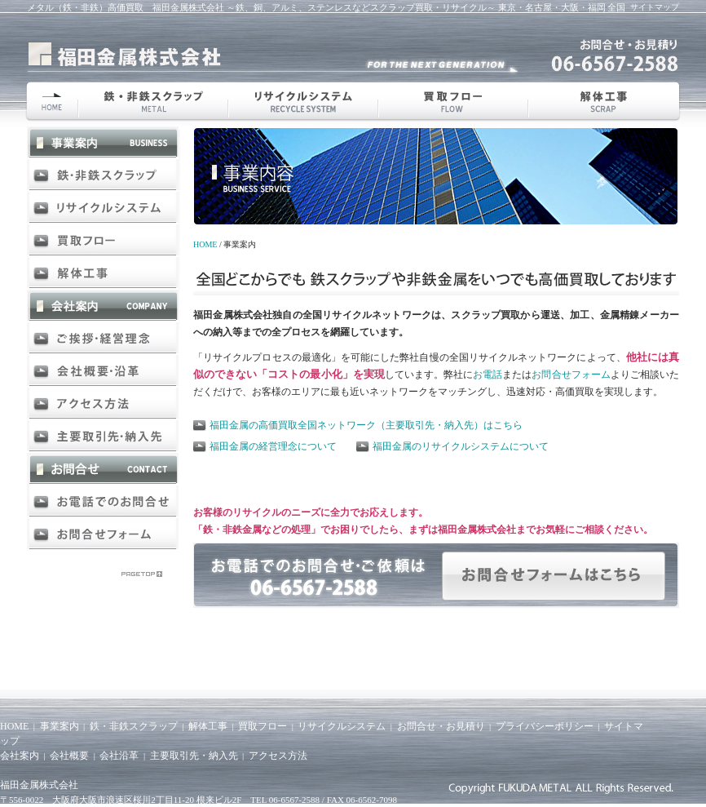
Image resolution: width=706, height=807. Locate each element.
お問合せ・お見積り (441, 726)
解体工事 (207, 726)
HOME (205, 244)
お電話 (487, 374)
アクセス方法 (278, 755)
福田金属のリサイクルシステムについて (461, 446)
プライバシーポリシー (544, 726)
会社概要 (69, 755)
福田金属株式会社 (39, 785)
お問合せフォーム (571, 374)
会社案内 (19, 755)
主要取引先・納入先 (194, 755)
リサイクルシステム (342, 726)
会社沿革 (119, 755)
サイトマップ (654, 6)
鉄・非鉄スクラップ (134, 726)
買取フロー (262, 726)
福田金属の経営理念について (273, 446)
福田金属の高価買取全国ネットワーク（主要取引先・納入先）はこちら (366, 425)
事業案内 (59, 726)
